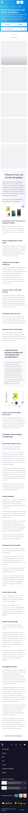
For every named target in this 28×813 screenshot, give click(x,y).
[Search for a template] (11, 29)
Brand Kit (9, 281)
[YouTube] (24, 744)
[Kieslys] (26, 2)
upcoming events (17, 595)
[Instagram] (15, 744)
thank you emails (9, 452)
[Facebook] (11, 744)
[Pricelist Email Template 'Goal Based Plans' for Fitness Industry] (14, 105)
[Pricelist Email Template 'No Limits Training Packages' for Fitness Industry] (14, 53)
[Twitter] (20, 744)
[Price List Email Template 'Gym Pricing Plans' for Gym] (14, 157)
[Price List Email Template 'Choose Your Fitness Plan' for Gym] (14, 79)
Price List (13, 6)
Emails (20, 24)
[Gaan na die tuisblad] (1, 2)
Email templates (4, 6)
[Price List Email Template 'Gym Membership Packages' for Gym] (14, 131)
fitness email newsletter (13, 499)
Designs (7, 24)
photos (12, 232)
